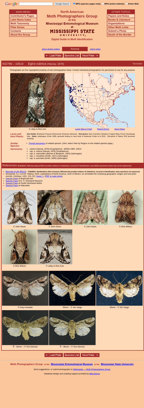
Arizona (75, 49)
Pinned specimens (37, 143)
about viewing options (51, 49)
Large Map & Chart (83, 129)
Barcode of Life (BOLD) (16, 171)
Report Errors (103, 129)
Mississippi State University (117, 364)
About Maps (119, 129)
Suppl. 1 (40, 176)
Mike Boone (94, 374)
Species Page (12, 178)
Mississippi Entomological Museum (72, 364)
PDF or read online (53, 176)
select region (95, 49)
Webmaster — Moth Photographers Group (91, 369)
